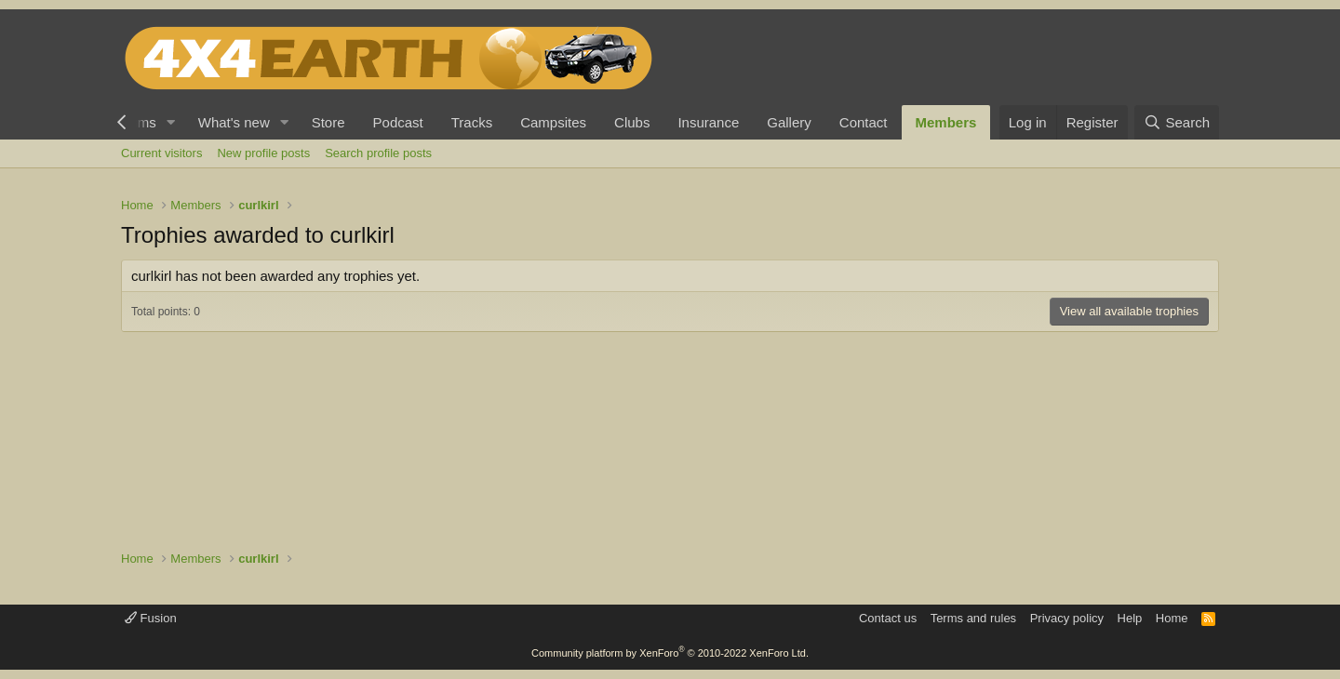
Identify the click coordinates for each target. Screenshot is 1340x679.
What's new (234, 122)
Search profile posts (378, 153)
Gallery (789, 122)
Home (1172, 618)
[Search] (1176, 122)
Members (946, 122)
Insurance (708, 122)
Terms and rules (973, 618)
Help (1130, 618)
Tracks (471, 122)
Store (328, 122)
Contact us (888, 618)
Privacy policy (1067, 618)
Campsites (553, 122)
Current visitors (161, 153)
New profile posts (263, 153)
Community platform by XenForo (670, 653)
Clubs (632, 122)
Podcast (398, 122)
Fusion (151, 618)
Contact (863, 122)
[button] (171, 122)
